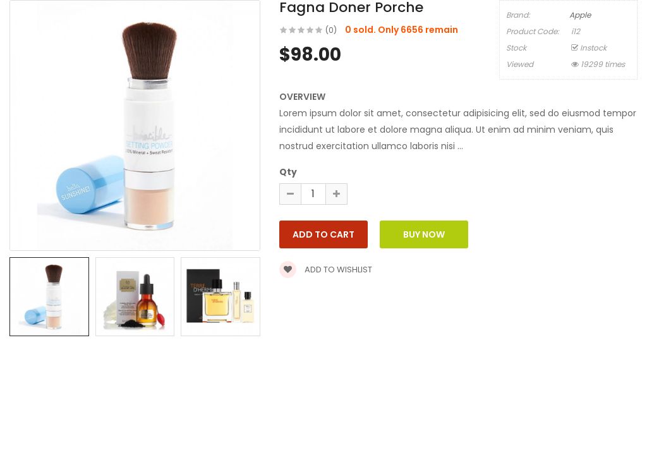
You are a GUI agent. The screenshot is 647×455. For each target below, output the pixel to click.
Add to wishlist (325, 270)
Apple (580, 14)
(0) (331, 30)
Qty (288, 172)
